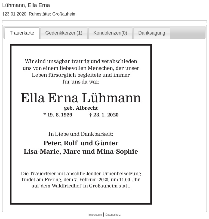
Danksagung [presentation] (151, 33)
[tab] (22, 33)
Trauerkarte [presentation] (22, 33)
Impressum (95, 214)
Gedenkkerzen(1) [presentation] (63, 33)
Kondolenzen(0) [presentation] (110, 33)
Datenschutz (113, 214)
